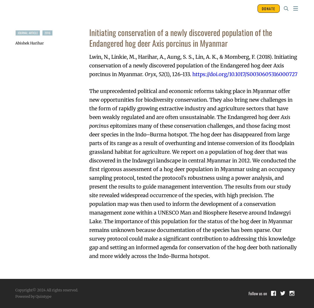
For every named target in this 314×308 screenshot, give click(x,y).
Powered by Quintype (33, 296)
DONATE (268, 8)
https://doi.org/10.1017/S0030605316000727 (244, 74)
